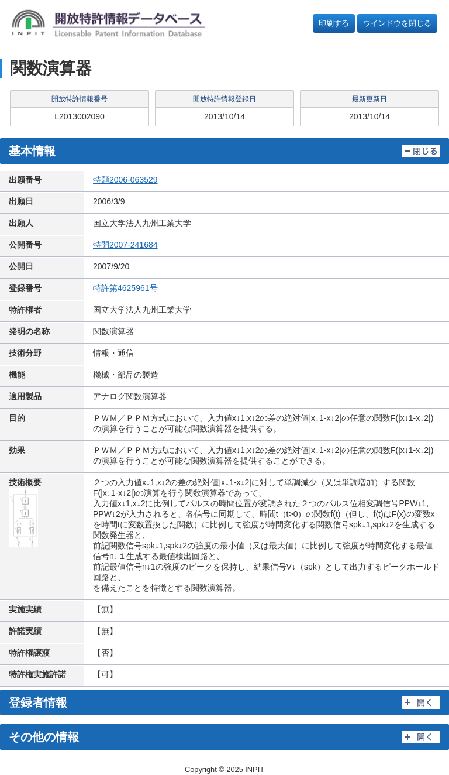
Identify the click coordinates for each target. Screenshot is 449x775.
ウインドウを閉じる (397, 23)
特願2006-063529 (125, 179)
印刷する (334, 23)
